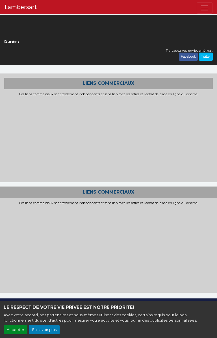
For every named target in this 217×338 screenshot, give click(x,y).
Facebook (188, 56)
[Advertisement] (108, 138)
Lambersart (21, 7)
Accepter (15, 330)
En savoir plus (44, 330)
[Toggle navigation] (204, 8)
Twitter (206, 56)
